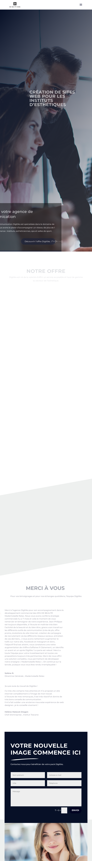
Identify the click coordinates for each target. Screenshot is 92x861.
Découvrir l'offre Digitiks (17, 241)
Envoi (75, 810)
